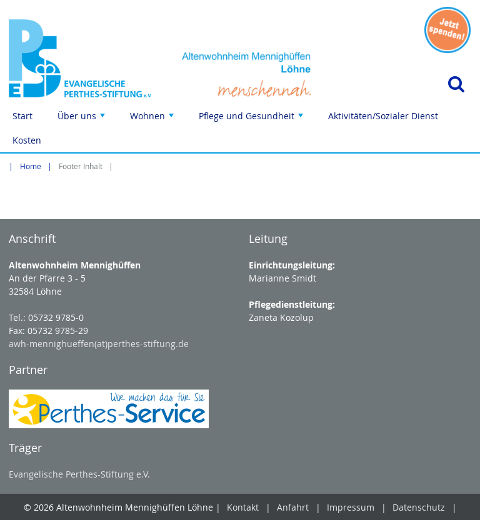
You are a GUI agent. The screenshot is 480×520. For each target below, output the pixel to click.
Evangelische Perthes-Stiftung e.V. (79, 474)
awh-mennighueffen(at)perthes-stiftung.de (99, 344)
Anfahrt (293, 507)
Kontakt (243, 507)
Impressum (350, 507)
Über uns (83, 119)
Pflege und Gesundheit (252, 119)
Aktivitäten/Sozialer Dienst (383, 116)
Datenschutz (418, 507)
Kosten (26, 140)
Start (22, 116)
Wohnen (153, 119)
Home (30, 166)
